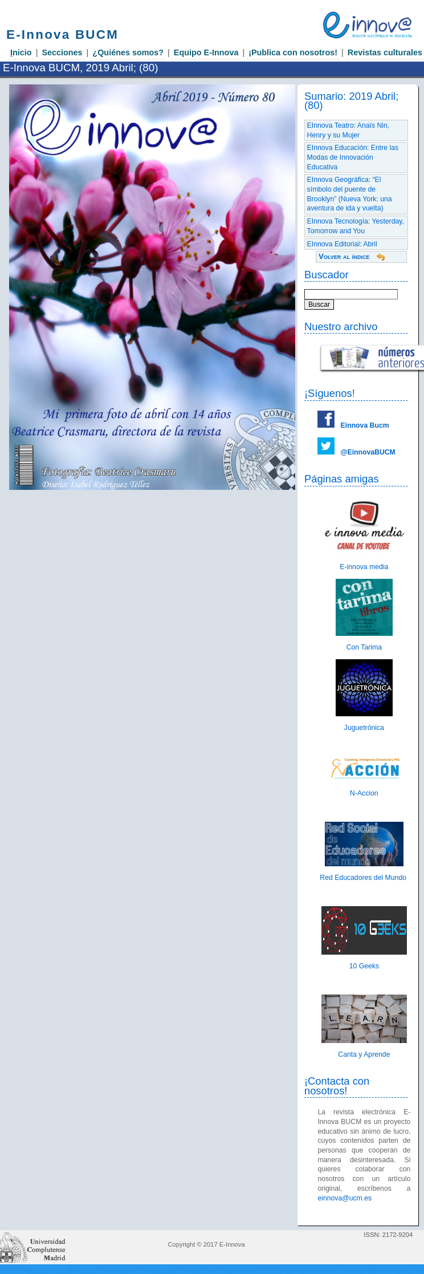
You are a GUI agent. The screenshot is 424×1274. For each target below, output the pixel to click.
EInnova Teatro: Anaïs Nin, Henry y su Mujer (348, 130)
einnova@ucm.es (344, 1198)
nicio (21, 52)
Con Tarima (364, 647)
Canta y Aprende (364, 1054)
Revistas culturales (385, 52)
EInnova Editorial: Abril (342, 244)
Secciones (62, 52)
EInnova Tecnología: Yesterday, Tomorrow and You (355, 226)
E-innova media (364, 567)
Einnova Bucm (365, 425)
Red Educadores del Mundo (364, 878)
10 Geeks (364, 966)
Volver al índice (344, 256)
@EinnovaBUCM (368, 452)
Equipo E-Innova (206, 52)
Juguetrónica (364, 728)
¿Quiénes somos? (128, 52)
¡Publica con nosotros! (292, 52)
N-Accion (364, 793)
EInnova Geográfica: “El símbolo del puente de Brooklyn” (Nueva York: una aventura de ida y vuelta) (349, 194)
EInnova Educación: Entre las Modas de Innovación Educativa (353, 157)
